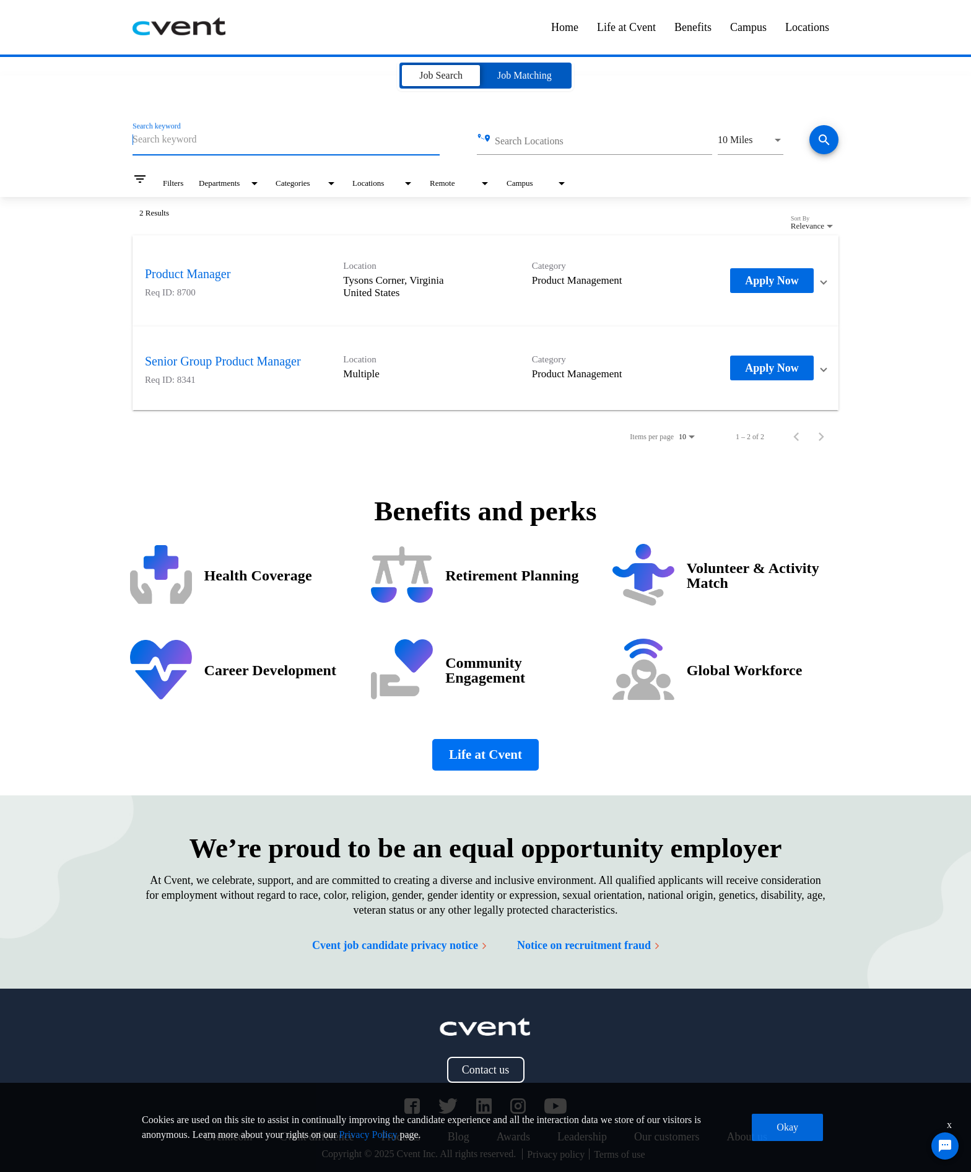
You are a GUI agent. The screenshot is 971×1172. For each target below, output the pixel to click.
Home (564, 27)
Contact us (486, 1070)
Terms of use (619, 1154)
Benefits (693, 27)
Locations (807, 27)
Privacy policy (556, 1154)
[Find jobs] (823, 141)
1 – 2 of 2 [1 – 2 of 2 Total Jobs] (750, 436)
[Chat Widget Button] (945, 1146)
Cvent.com (228, 1136)
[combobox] (286, 139)
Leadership (582, 1136)
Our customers (666, 1136)
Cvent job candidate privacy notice (399, 945)
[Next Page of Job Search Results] (821, 436)
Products (400, 1136)
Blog (458, 1136)
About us (746, 1136)
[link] (485, 280)
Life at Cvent (626, 27)
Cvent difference (317, 1136)
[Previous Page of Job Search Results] (796, 436)
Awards (513, 1136)
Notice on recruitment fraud (588, 945)
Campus (748, 27)
